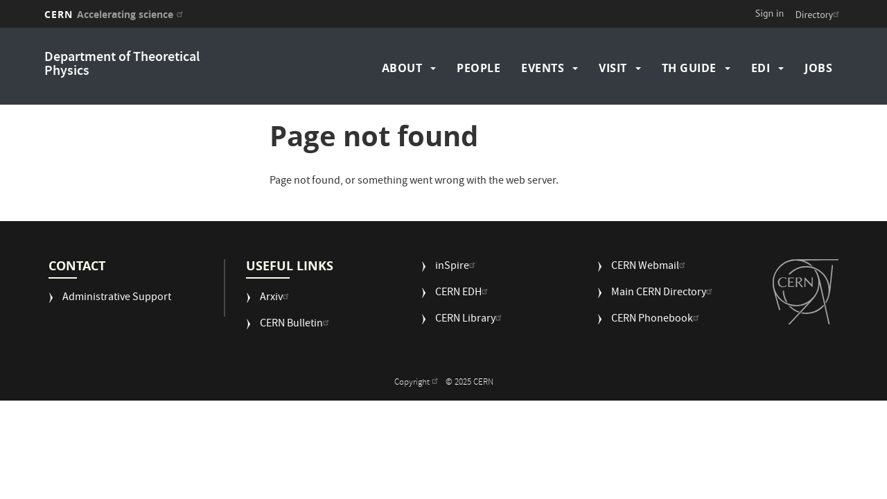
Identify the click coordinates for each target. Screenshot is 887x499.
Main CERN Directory (663, 293)
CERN (115, 14)
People (478, 68)
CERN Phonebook (657, 320)
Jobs (818, 68)
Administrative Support (116, 298)
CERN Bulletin (296, 325)
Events (542, 68)
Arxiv (276, 298)
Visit (613, 68)
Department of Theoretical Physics (122, 64)
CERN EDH (463, 293)
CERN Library (470, 320)
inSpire (457, 267)
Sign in (769, 13)
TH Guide (689, 68)
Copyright (417, 382)
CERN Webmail (650, 267)
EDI (761, 68)
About (402, 68)
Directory (819, 14)
